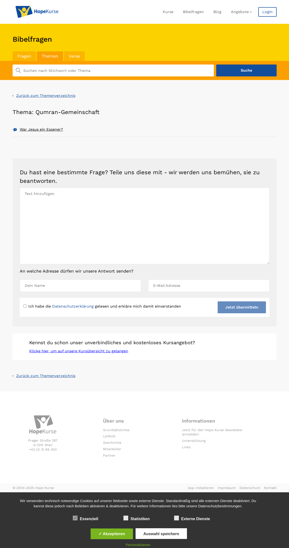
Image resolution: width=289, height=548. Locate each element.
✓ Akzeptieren (111, 534)
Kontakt (270, 488)
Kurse (168, 12)
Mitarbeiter (112, 449)
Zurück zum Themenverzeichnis (45, 95)
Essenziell (85, 518)
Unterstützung (194, 441)
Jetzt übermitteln (241, 307)
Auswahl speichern (161, 534)
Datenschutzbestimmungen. (220, 506)
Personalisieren (138, 545)
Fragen (24, 56)
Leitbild (109, 436)
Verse (74, 56)
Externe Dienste (192, 518)
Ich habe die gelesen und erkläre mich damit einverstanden (102, 306)
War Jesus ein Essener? (41, 129)
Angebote (240, 12)
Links (186, 447)
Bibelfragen (193, 12)
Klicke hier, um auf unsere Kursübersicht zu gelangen (78, 351)
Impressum (227, 488)
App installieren (201, 488)
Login (267, 12)
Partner (109, 455)
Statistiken (136, 518)
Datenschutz (250, 488)
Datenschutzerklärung (73, 306)
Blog (217, 12)
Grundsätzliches (116, 430)
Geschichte (112, 442)
